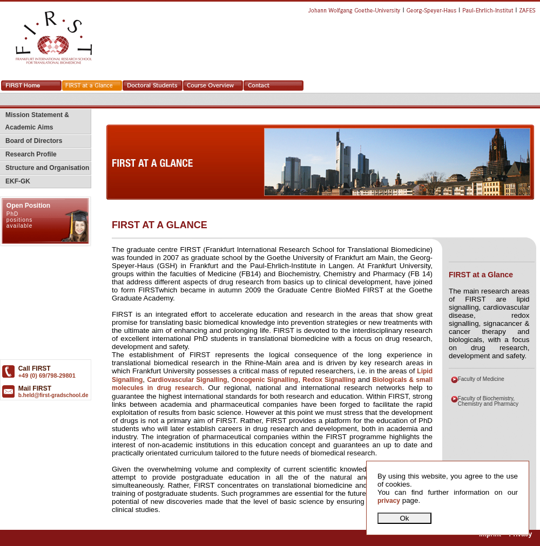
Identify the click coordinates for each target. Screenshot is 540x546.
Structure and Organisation (44, 168)
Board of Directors (31, 141)
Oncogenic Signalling (265, 380)
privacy (388, 500)
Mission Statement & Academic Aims (34, 121)
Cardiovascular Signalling (187, 380)
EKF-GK (15, 181)
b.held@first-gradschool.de (53, 395)
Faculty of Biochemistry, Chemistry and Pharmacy (488, 401)
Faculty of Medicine (481, 379)
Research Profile (28, 154)
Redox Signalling (328, 380)
